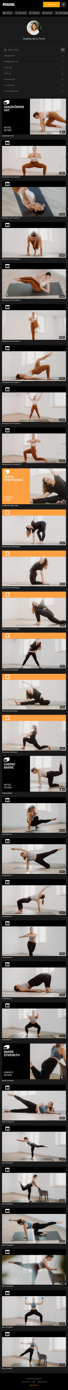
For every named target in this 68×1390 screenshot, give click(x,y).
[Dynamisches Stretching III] (34, 547)
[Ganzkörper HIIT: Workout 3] (34, 341)
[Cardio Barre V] (34, 875)
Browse (7, 13)
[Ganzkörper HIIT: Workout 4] (34, 259)
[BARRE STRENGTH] (34, 1081)
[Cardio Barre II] (34, 998)
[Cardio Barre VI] (34, 834)
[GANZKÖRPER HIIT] (34, 136)
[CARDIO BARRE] (34, 793)
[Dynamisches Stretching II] (34, 588)
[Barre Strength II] (34, 1327)
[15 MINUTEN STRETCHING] (34, 506)
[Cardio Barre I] (34, 1040)
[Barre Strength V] (34, 1204)
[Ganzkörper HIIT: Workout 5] (34, 423)
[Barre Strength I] (34, 1368)
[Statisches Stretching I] (34, 752)
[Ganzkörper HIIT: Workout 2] (34, 218)
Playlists (34, 13)
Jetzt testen (51, 4)
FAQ (34, 1382)
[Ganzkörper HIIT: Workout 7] (34, 382)
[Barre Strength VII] (34, 1122)
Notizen (47, 13)
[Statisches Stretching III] (34, 670)
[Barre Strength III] (34, 1286)
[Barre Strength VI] (34, 1163)
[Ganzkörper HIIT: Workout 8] (34, 464)
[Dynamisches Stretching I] (34, 629)
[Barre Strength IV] (34, 1245)
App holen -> (34, 1385)
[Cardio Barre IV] (34, 916)
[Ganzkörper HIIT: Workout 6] (34, 300)
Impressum (26, 1382)
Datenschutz (42, 1382)
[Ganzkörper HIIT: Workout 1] (34, 177)
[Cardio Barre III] (34, 957)
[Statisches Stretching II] (34, 711)
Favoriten (21, 13)
